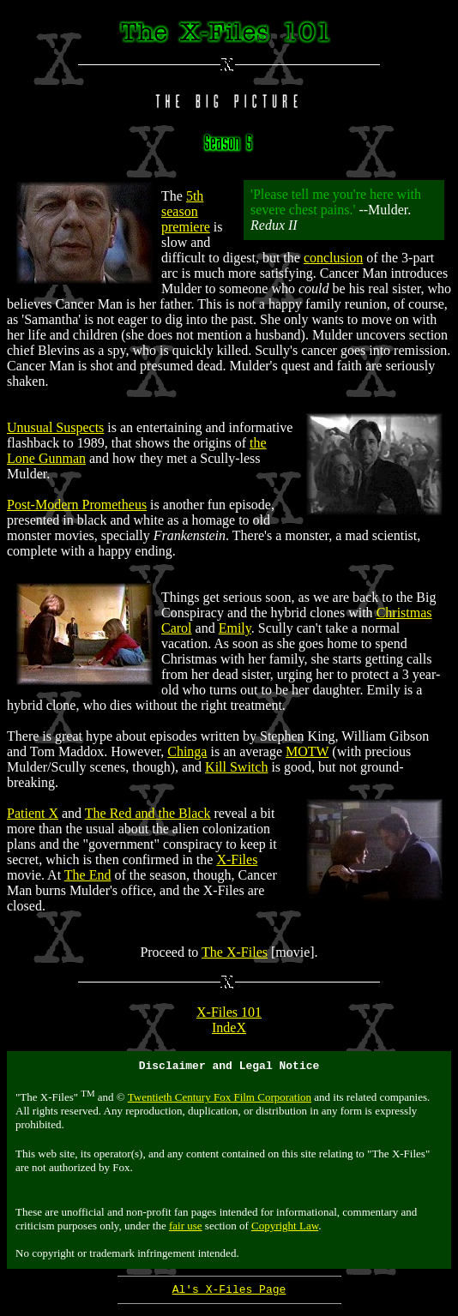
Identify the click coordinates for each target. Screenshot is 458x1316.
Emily (235, 628)
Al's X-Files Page (229, 1293)
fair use (185, 1228)
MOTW (307, 751)
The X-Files (235, 952)
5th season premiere (185, 211)
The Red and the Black (148, 813)
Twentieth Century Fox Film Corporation (219, 1099)
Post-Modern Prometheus (77, 504)
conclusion (333, 257)
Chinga (187, 751)
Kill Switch (236, 767)
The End (87, 875)
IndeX (229, 1027)
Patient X (32, 813)
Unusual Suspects (55, 427)
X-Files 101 (229, 1012)
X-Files (236, 859)
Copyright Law (284, 1228)
